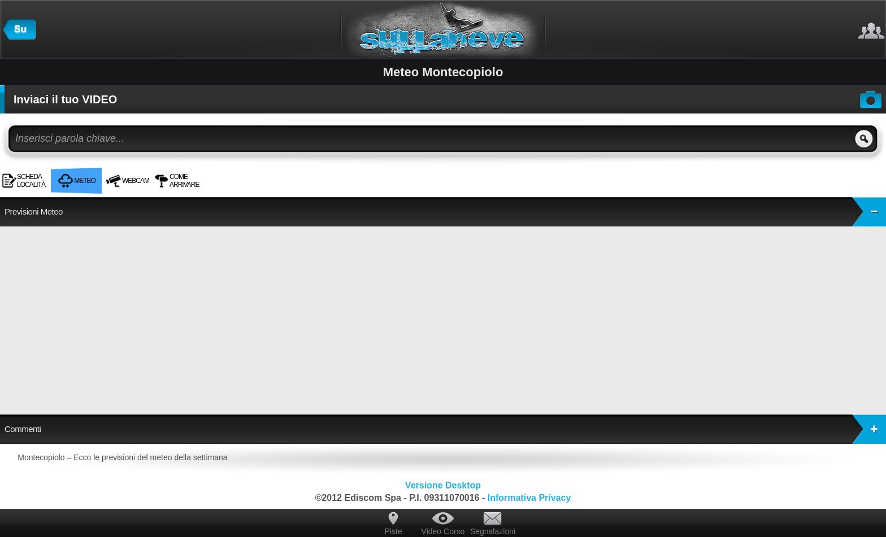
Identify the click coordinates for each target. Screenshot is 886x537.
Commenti (445, 429)
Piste (393, 531)
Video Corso (443, 531)
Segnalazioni (492, 531)
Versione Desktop (443, 485)
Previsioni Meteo (445, 211)
